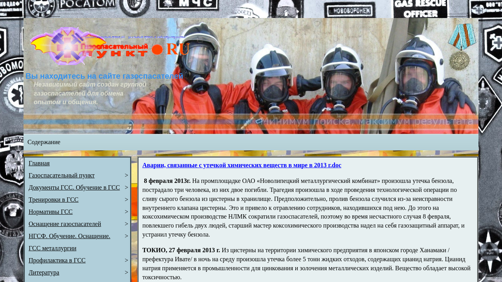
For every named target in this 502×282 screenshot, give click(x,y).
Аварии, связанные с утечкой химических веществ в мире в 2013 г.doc (241, 165)
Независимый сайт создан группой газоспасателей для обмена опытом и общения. (91, 93)
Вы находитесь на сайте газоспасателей (104, 76)
